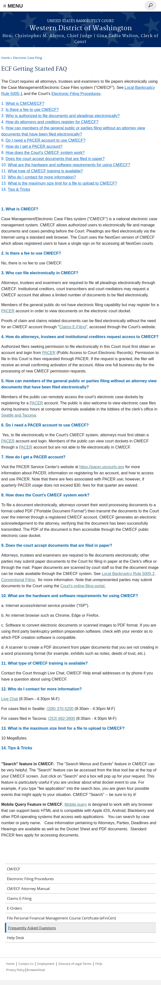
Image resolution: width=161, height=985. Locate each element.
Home (5, 58)
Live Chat (9, 699)
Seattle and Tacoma (18, 415)
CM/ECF (13, 868)
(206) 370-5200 (60, 709)
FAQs (98, 964)
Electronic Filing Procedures (30, 878)
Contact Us (26, 964)
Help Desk (15, 937)
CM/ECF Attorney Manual (28, 888)
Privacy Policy (15, 970)
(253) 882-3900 (61, 718)
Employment (45, 964)
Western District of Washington (80, 28)
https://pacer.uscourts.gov (101, 467)
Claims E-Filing (72, 327)
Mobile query (75, 804)
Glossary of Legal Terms (74, 964)
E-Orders (14, 908)
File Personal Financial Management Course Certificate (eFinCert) (61, 918)
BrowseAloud (36, 970)
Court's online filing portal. (83, 586)
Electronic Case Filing (27, 58)
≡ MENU (13, 6)
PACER (8, 311)
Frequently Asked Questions (32, 927)
